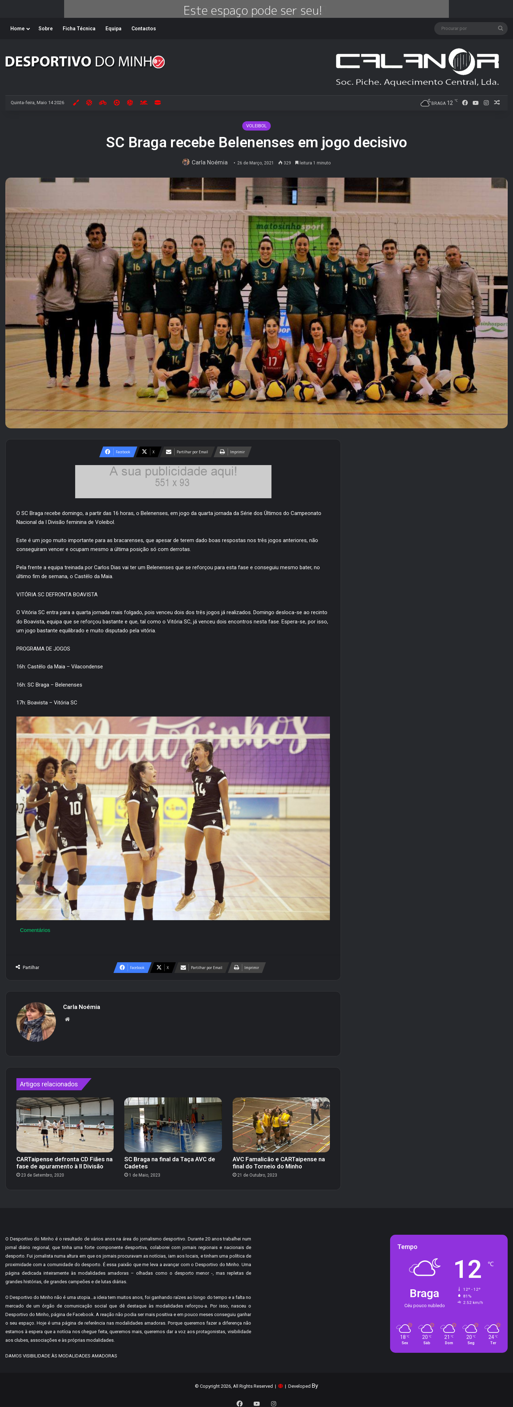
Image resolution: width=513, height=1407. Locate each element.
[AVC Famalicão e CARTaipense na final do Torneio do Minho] (281, 1121)
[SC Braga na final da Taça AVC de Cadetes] (173, 1121)
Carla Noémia (211, 162)
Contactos (143, 28)
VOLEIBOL (256, 125)
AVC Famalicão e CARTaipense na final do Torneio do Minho (279, 1159)
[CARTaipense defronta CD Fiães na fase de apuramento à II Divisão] (65, 1121)
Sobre (45, 28)
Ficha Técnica (79, 28)
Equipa (113, 28)
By (315, 1382)
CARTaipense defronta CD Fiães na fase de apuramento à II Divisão (64, 1159)
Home (17, 28)
